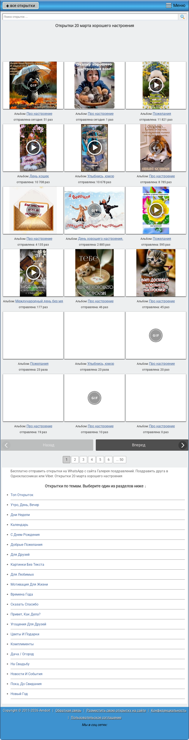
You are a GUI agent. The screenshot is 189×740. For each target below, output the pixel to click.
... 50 (119, 460)
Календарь (19, 525)
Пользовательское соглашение (96, 718)
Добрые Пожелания (27, 545)
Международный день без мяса (41, 301)
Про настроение (39, 114)
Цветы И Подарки (25, 634)
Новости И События (27, 674)
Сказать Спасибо (24, 604)
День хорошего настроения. (100, 239)
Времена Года (22, 594)
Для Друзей (20, 555)
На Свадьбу (20, 664)
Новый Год (19, 694)
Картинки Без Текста (27, 564)
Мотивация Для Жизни (29, 584)
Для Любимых (22, 574)
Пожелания (162, 114)
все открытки (20, 5)
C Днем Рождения (25, 535)
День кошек (39, 176)
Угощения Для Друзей (28, 624)
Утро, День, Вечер (25, 505)
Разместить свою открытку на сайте (116, 710)
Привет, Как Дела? (26, 614)
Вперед (138, 445)
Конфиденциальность (168, 710)
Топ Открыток (22, 495)
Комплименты (22, 644)
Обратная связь (68, 710)
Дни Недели (20, 515)
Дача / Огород (22, 654)
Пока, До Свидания (26, 684)
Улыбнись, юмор (100, 176)
